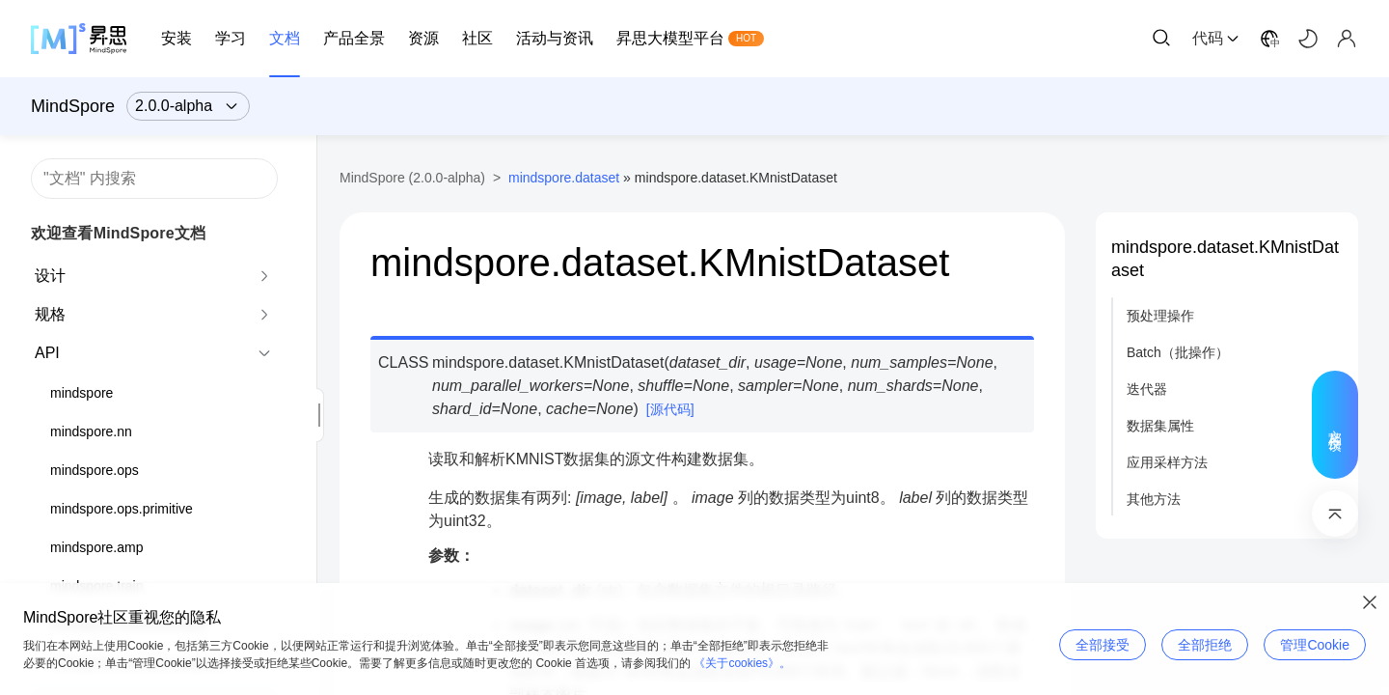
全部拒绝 (1205, 645)
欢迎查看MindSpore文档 (118, 233)
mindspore (81, 393)
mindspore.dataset (563, 177)
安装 (176, 38)
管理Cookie (1314, 645)
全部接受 (1103, 645)
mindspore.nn (91, 431)
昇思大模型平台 (670, 38)
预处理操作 (1160, 315)
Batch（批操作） (1178, 352)
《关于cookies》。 (742, 663)
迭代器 (1147, 389)
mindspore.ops (94, 470)
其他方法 (1154, 499)
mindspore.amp (97, 547)
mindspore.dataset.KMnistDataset (1225, 258)
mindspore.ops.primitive (121, 508)
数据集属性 (1160, 425)
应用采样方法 (1167, 462)
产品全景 (354, 38)
